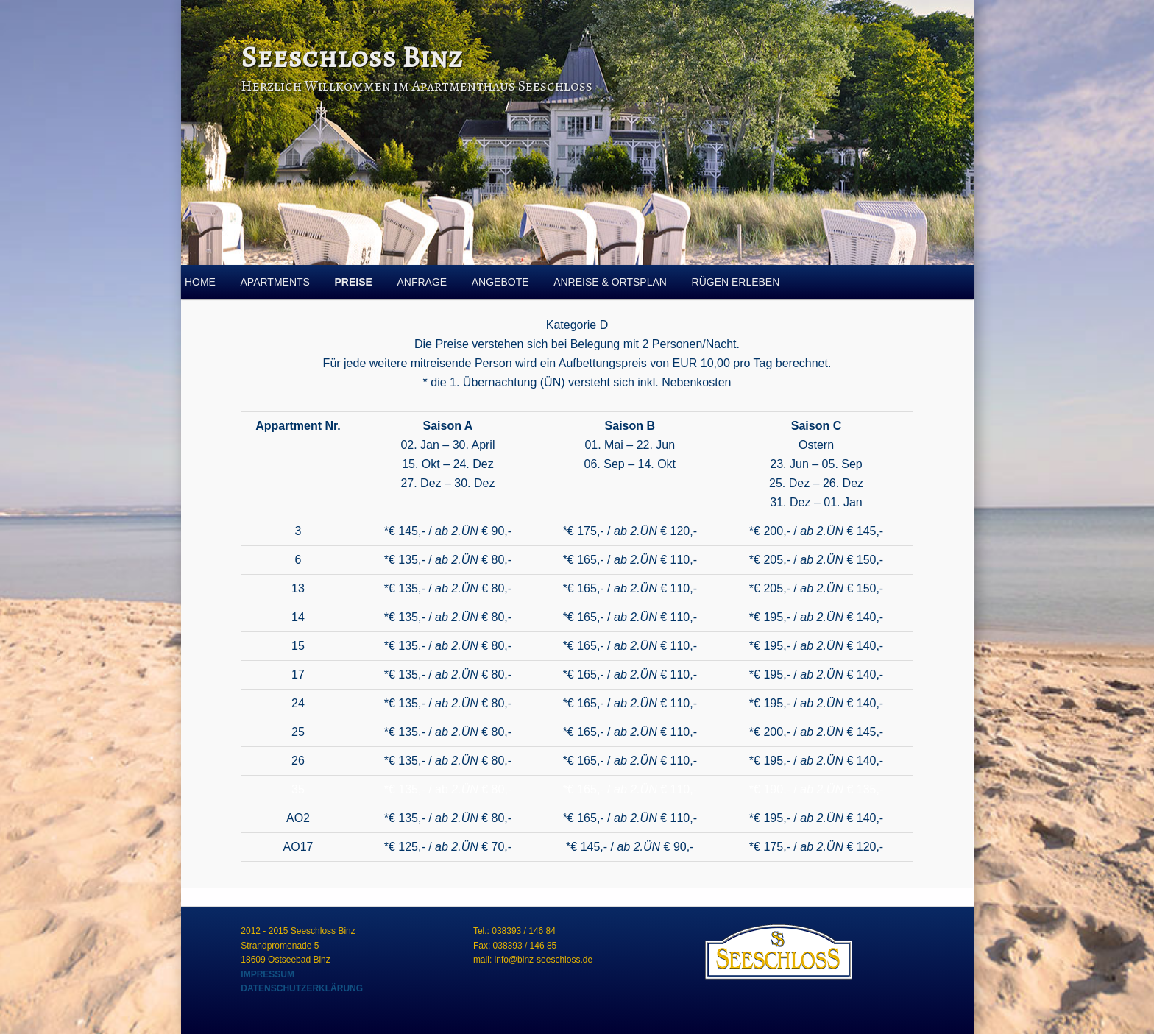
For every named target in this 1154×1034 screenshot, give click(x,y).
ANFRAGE (422, 282)
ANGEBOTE (500, 282)
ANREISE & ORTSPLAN (610, 282)
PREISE (353, 282)
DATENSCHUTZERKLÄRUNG (302, 988)
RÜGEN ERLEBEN (736, 282)
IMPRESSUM (267, 974)
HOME (200, 282)
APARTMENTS (275, 282)
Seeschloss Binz (351, 57)
